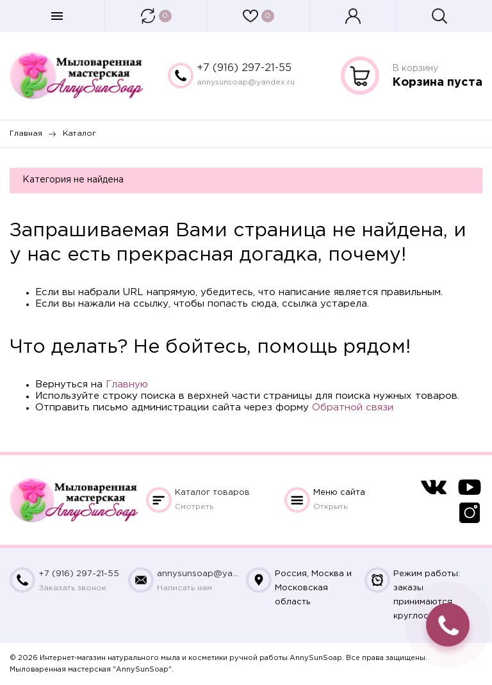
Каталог (212, 492)
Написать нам (184, 588)
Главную (127, 384)
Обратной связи (352, 407)
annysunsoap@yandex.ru (246, 82)
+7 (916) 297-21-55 (244, 68)
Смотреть (194, 506)
